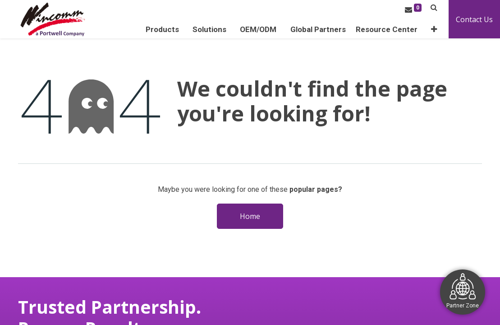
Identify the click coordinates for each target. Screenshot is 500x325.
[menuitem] (318, 29)
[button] (434, 29)
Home (250, 216)
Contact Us (474, 19)
